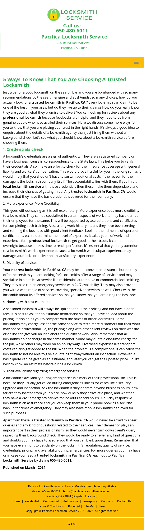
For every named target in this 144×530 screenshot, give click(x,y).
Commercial (51, 501)
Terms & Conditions (51, 506)
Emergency (90, 501)
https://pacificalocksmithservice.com (87, 491)
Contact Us (124, 501)
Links (102, 506)
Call (72, 524)
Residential (32, 501)
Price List (74, 506)
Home (16, 501)
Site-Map (89, 506)
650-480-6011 (72, 30)
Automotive (70, 501)
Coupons (107, 501)
